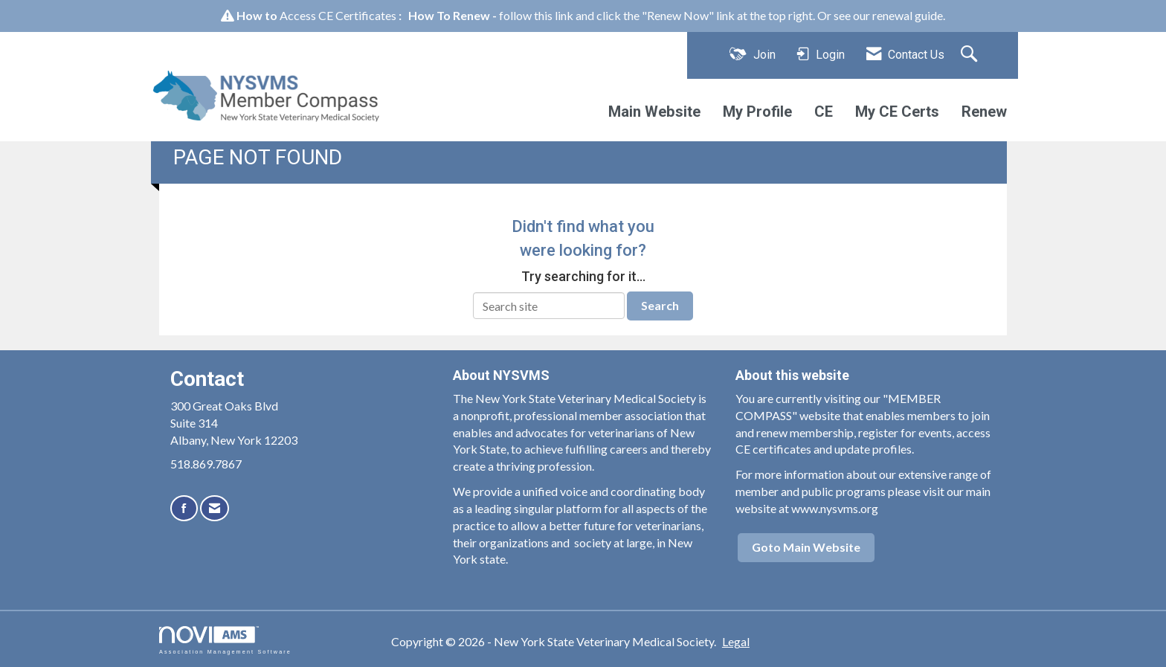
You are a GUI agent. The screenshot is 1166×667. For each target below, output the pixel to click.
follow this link (536, 15)
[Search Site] (971, 55)
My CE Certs (897, 111)
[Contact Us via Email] (214, 508)
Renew (984, 111)
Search (660, 305)
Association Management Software (225, 640)
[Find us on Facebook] (184, 508)
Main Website (654, 111)
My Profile (757, 111)
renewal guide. (908, 15)
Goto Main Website (806, 547)
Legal (736, 641)
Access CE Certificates (338, 15)
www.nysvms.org (834, 508)
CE (823, 111)
